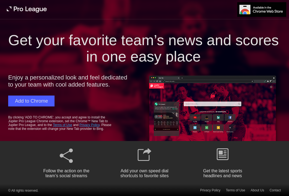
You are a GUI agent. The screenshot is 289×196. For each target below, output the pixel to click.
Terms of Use (62, 125)
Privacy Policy (89, 125)
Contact (275, 190)
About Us (257, 190)
